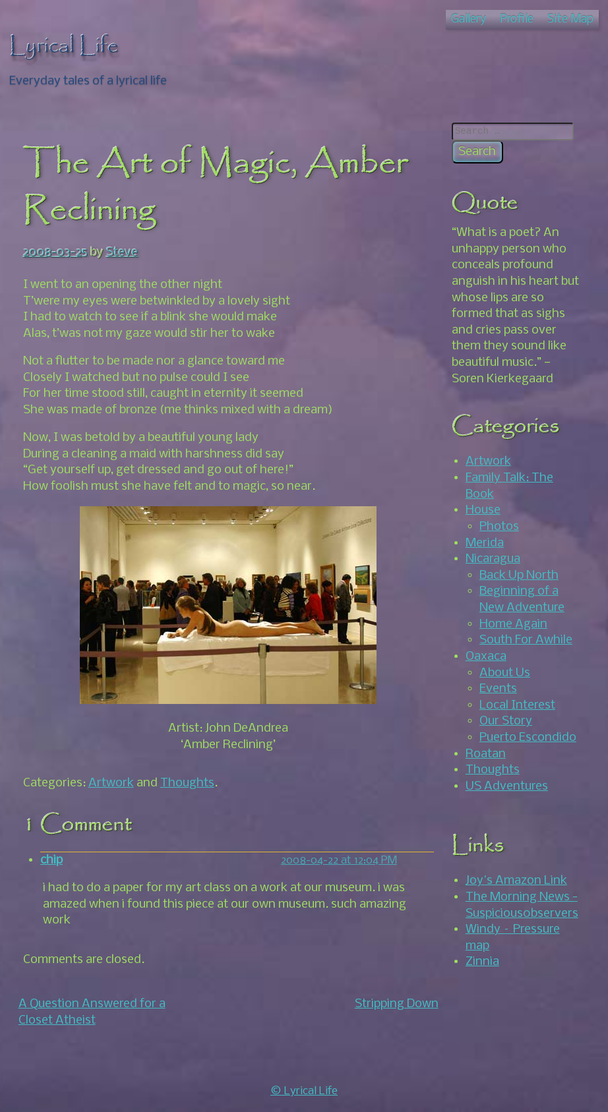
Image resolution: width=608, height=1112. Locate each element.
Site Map (570, 19)
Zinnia (482, 961)
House (483, 510)
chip (51, 860)
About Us (504, 673)
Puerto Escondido (527, 737)
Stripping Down (397, 1003)
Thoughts (187, 783)
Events (498, 688)
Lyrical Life (64, 46)
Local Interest (517, 705)
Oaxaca (486, 656)
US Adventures (507, 786)
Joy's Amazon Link (516, 880)
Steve (122, 252)
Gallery (468, 19)
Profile (516, 19)
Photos (499, 526)
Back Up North (519, 575)
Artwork (111, 783)
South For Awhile (525, 640)
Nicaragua (493, 559)
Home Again (513, 624)
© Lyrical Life (304, 1091)
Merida (485, 543)
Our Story (505, 721)
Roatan (486, 754)
